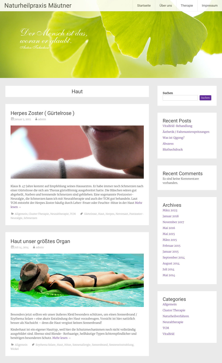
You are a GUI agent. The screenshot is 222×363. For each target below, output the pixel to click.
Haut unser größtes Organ (40, 241)
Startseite (144, 5)
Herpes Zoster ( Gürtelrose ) (42, 113)
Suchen (168, 93)
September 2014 (174, 257)
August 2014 (171, 263)
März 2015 (170, 239)
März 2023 (170, 210)
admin (42, 119)
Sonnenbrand (100, 344)
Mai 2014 (169, 275)
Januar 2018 (171, 216)
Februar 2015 (171, 245)
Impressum (210, 5)
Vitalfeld (168, 334)
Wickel (15, 349)
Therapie (187, 5)
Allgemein (21, 213)
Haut (101, 213)
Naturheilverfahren (176, 316)
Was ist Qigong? (174, 137)
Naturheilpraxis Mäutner (37, 5)
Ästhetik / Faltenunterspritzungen (186, 131)
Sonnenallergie (81, 344)
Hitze (67, 344)
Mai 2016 (169, 228)
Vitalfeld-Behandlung (177, 126)
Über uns (166, 5)
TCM (73, 213)
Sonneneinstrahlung (121, 344)
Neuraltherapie (59, 213)
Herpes (110, 213)
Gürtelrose (90, 213)
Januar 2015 (170, 251)
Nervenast (122, 213)
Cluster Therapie (39, 213)
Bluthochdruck (173, 149)
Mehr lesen (61, 338)
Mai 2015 (169, 234)
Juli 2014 (168, 269)
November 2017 (173, 222)
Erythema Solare (46, 344)
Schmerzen (30, 218)
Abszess (168, 143)
